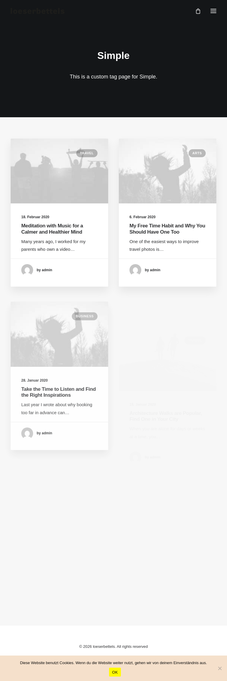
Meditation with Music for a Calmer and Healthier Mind (52, 229)
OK (115, 672)
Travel (87, 153)
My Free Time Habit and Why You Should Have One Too (167, 229)
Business (85, 335)
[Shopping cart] (195, 11)
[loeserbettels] (37, 11)
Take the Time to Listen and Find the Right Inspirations (58, 410)
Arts (197, 153)
